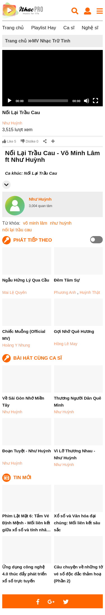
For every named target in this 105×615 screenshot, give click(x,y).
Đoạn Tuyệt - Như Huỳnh (26, 450)
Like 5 (9, 141)
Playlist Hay (43, 27)
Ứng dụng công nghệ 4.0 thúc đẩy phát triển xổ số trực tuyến (24, 573)
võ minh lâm (35, 223)
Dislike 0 (29, 141)
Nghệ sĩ (90, 27)
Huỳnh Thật (90, 292)
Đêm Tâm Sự (67, 280)
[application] (52, 78)
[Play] (9, 101)
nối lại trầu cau (17, 229)
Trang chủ (13, 27)
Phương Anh (65, 292)
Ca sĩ (68, 27)
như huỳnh (61, 223)
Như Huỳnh (12, 123)
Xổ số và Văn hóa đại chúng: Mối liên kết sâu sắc (77, 522)
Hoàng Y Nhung (16, 345)
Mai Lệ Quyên (14, 292)
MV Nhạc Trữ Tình (51, 41)
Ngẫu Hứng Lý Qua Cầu (25, 280)
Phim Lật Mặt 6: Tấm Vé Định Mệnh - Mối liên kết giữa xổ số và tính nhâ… (26, 522)
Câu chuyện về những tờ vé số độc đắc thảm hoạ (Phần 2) (78, 573)
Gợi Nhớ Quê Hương (74, 331)
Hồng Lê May (65, 344)
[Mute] (86, 101)
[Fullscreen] (95, 101)
